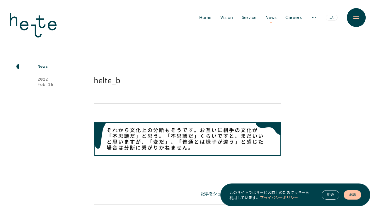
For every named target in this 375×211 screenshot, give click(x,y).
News (271, 17)
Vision (226, 17)
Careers (293, 17)
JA (331, 18)
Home (205, 17)
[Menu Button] (356, 17)
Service (249, 17)
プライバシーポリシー (279, 197)
